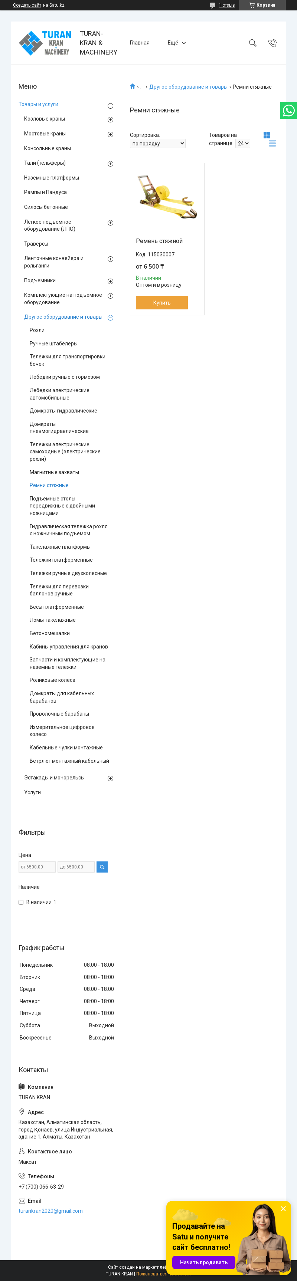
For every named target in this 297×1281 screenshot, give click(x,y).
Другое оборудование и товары (188, 87)
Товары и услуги (38, 104)
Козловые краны (44, 119)
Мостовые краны (45, 134)
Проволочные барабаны (59, 714)
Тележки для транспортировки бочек (67, 360)
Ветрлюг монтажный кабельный (69, 761)
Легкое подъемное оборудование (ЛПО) (49, 225)
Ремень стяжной (159, 240)
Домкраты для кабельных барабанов (62, 697)
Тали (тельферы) (45, 163)
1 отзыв (227, 5)
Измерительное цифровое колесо (62, 731)
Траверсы (36, 244)
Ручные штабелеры (54, 343)
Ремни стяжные (49, 485)
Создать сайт (27, 5)
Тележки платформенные (61, 560)
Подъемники (40, 280)
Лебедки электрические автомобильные (59, 394)
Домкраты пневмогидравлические (59, 427)
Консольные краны (47, 148)
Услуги (32, 792)
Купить (162, 303)
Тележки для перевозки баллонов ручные (59, 590)
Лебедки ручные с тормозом (65, 377)
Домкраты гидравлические (63, 411)
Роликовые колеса (52, 680)
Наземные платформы (51, 178)
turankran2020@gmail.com (51, 1211)
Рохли (37, 330)
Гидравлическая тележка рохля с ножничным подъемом (69, 530)
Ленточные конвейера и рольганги (54, 262)
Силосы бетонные (46, 207)
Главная (140, 43)
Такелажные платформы (60, 547)
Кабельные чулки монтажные (66, 747)
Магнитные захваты (54, 472)
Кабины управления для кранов (69, 647)
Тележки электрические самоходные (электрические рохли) (65, 451)
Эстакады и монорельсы (54, 778)
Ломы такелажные (53, 620)
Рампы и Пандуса (45, 192)
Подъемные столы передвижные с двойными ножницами (62, 506)
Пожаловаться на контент (163, 1274)
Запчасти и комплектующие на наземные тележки (67, 663)
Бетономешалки (50, 633)
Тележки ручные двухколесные (68, 573)
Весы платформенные (57, 607)
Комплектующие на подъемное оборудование (63, 298)
